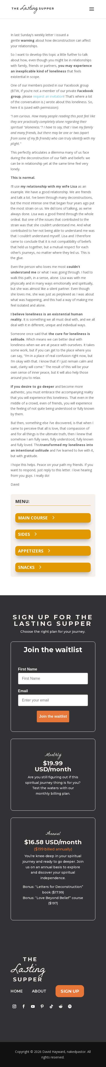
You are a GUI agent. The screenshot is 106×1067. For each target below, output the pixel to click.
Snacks (26, 567)
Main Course (33, 518)
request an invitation (48, 96)
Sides (24, 534)
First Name (27, 669)
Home (17, 991)
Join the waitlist (53, 716)
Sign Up (70, 991)
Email (23, 691)
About (39, 991)
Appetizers (30, 551)
